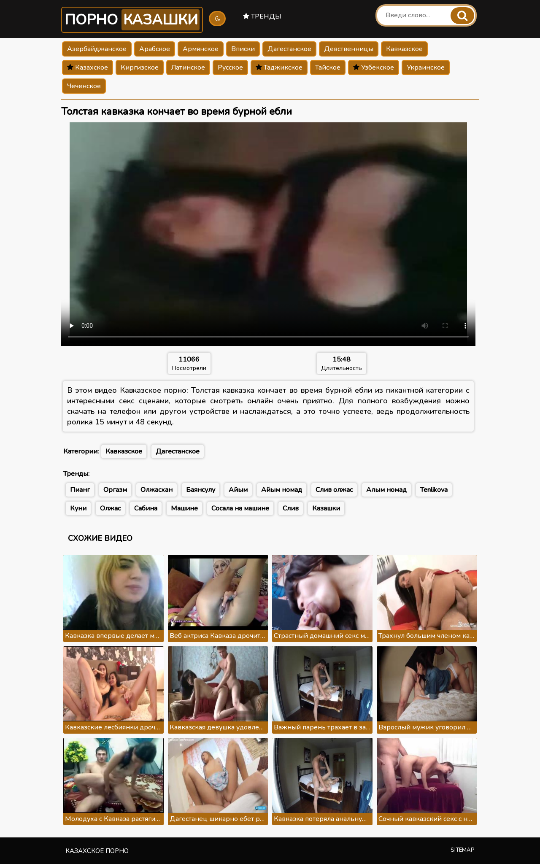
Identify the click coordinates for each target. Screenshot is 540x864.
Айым (238, 489)
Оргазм (115, 489)
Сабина (145, 508)
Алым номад (386, 489)
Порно (132, 19)
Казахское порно (97, 851)
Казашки (326, 508)
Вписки (243, 49)
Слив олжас (334, 489)
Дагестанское (289, 49)
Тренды (262, 16)
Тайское (327, 67)
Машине (184, 508)
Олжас (110, 508)
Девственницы (348, 49)
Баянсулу (200, 489)
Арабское (154, 49)
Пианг (80, 489)
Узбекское (373, 67)
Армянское (201, 49)
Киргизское (140, 67)
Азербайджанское (97, 49)
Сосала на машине (240, 508)
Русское (230, 67)
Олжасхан (156, 489)
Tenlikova (434, 489)
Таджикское (279, 67)
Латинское (188, 67)
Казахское (87, 67)
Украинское (426, 67)
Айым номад (281, 489)
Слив (291, 508)
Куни (78, 508)
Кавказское (404, 49)
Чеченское (84, 86)
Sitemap (463, 850)
